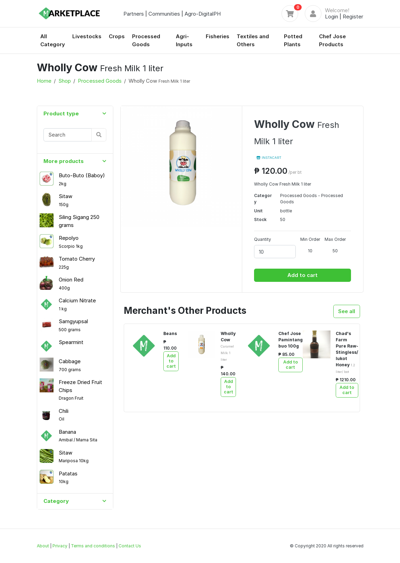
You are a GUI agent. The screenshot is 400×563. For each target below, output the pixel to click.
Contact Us (130, 545)
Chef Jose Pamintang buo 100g (290, 340)
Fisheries (217, 36)
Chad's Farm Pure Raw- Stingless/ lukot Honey (347, 352)
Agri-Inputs (184, 40)
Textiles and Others (253, 40)
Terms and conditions (93, 545)
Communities (164, 13)
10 (310, 250)
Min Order (310, 239)
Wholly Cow (228, 346)
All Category (52, 40)
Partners (133, 13)
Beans (170, 333)
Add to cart (302, 275)
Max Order (335, 239)
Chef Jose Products (332, 40)
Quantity (262, 239)
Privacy (59, 545)
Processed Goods (146, 40)
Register (353, 16)
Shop (64, 80)
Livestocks (86, 36)
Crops (117, 36)
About (43, 545)
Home (44, 80)
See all (346, 311)
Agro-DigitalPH (203, 13)
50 (335, 250)
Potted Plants (293, 40)
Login (331, 16)
